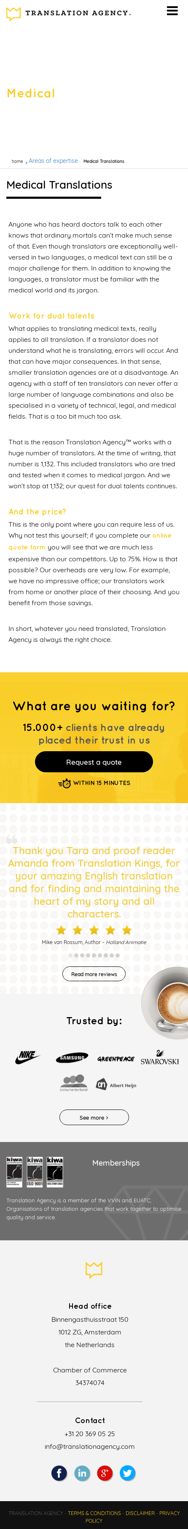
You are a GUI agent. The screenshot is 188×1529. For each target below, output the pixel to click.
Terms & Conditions (94, 1513)
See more (94, 1117)
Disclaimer (140, 1513)
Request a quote (94, 762)
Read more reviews (94, 974)
